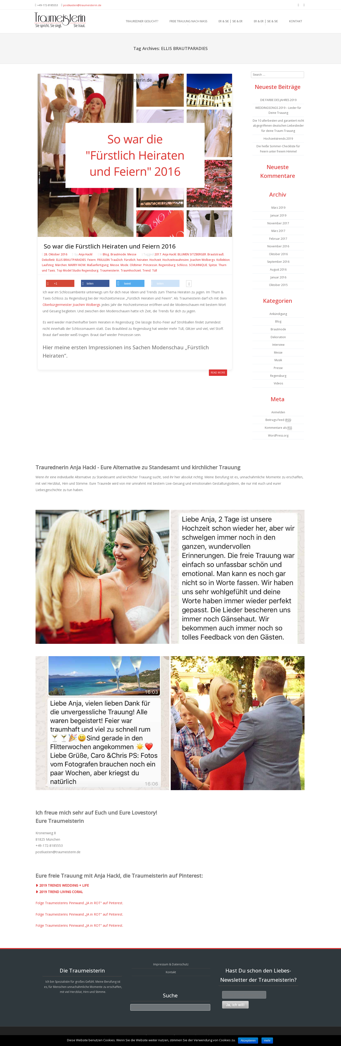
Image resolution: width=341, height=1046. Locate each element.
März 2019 (278, 208)
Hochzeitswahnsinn (175, 260)
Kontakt (295, 21)
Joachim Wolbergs (202, 260)
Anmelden (278, 412)
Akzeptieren (248, 1040)
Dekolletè (48, 260)
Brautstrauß (215, 254)
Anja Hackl (85, 254)
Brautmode (118, 254)
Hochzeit (155, 260)
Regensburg (167, 265)
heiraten (142, 260)
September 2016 (278, 262)
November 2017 (278, 223)
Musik (278, 360)
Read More (218, 372)
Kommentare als (278, 428)
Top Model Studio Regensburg (78, 271)
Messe (131, 254)
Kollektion (223, 260)
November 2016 (278, 246)
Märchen (61, 265)
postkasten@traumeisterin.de (82, 5)
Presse (278, 368)
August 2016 (278, 269)
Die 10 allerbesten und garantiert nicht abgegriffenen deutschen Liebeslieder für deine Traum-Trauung (278, 126)
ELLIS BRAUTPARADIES (71, 260)
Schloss (182, 265)
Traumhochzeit (131, 271)
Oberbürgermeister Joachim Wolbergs (71, 304)
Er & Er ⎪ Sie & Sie (266, 21)
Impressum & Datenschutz (170, 964)
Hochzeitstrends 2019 (278, 139)
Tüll (154, 271)
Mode (124, 265)
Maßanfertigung (98, 265)
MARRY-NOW (76, 265)
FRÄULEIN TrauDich (110, 260)
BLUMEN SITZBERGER (192, 254)
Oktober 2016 (278, 254)
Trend (146, 271)
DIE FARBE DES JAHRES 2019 (278, 100)
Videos (278, 383)
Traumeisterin (109, 271)
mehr (267, 1040)
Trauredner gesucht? (142, 21)
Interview (278, 345)
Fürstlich (129, 260)
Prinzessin (150, 265)
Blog (106, 254)
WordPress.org (278, 435)
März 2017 (278, 231)
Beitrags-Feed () (278, 420)
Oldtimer (136, 265)
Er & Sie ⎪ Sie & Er (230, 21)
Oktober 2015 (278, 285)
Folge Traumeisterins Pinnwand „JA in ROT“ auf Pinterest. (79, 903)
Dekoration (278, 337)
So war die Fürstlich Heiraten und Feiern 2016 (110, 246)
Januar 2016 (278, 277)
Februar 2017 (278, 239)
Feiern (91, 260)
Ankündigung (278, 314)
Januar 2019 (278, 215)
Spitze (213, 265)
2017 (157, 254)
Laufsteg (48, 265)
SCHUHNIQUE (198, 265)
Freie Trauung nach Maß (188, 21)
